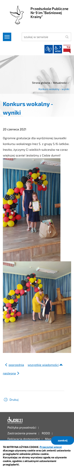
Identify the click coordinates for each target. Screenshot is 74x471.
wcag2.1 (58, 49)
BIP (67, 49)
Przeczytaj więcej (51, 447)
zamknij (63, 440)
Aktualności (60, 82)
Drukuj (14, 399)
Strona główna (41, 82)
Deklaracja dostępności (15, 420)
